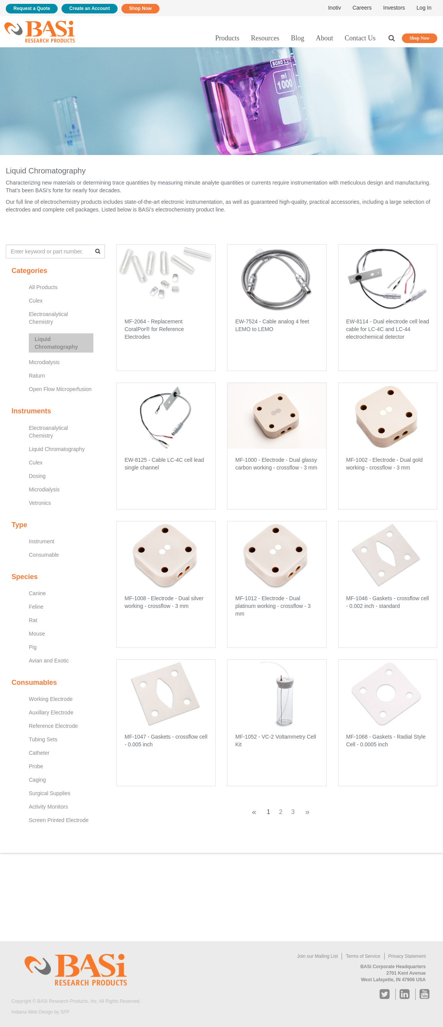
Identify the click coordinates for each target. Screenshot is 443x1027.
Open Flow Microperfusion (60, 389)
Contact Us (360, 38)
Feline (36, 607)
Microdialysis (44, 362)
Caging (37, 780)
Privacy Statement (407, 956)
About (324, 38)
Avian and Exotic (49, 660)
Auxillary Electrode (51, 712)
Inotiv (334, 8)
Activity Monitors (48, 807)
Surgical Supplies (49, 793)
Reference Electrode (53, 726)
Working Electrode (51, 699)
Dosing (37, 476)
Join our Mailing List (317, 956)
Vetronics (40, 503)
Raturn (37, 376)
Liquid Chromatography (56, 343)
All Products (43, 287)
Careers (362, 8)
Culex (36, 301)
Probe (36, 766)
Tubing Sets (43, 739)
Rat (33, 620)
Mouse (37, 634)
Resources (265, 38)
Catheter (39, 753)
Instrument (41, 541)
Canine (37, 593)
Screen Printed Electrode (59, 820)
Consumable (44, 555)
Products (227, 38)
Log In (423, 8)
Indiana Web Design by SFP (41, 1012)
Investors (394, 8)
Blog (297, 38)
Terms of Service (363, 956)
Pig (33, 647)
